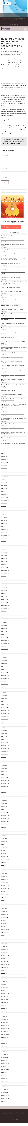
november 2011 (4, 958)
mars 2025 (3, 491)
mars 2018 (3, 736)
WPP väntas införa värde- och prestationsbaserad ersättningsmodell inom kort (11, 438)
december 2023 (4, 535)
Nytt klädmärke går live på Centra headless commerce (12, 357)
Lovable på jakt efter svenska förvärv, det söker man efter (12, 323)
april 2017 (3, 768)
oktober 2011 (3, 961)
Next (24, 8)
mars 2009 (3, 1051)
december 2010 (4, 990)
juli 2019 (2, 689)
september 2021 (4, 614)
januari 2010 (3, 1022)
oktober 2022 (3, 576)
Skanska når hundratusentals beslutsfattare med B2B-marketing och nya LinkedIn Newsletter (14, 348)
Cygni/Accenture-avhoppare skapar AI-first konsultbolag (12, 394)
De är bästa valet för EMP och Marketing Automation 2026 (12, 240)
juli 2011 (2, 970)
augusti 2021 (3, 616)
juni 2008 (3, 1078)
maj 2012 (3, 940)
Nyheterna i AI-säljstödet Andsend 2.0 (8, 352)
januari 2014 (3, 882)
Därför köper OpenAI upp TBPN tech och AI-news (11, 235)
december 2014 (4, 850)
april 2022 (3, 593)
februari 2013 (3, 914)
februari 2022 (3, 599)
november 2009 (4, 1028)
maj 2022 (3, 590)
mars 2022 (3, 596)
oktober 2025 (3, 471)
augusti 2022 (3, 581)
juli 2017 (2, 759)
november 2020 (4, 643)
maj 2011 (3, 975)
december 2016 (4, 780)
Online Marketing (19, 52)
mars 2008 (3, 1086)
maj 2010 (3, 1011)
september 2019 (4, 684)
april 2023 (3, 558)
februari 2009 (3, 1054)
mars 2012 (3, 946)
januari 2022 (3, 602)
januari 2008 (3, 1092)
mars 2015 (3, 841)
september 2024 (4, 508)
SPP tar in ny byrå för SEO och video (8, 313)
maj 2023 (3, 555)
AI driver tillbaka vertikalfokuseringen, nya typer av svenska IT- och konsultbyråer (13, 319)
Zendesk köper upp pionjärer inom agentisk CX (10, 263)
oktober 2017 (3, 751)
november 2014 (4, 853)
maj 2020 (3, 660)
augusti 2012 (3, 932)
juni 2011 (3, 973)
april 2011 (3, 978)
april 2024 (3, 523)
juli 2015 (2, 830)
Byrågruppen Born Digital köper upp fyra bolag (10, 287)
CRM (10, 1115)
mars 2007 (3, 1101)
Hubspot (18, 51)
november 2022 (4, 573)
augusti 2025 (3, 476)
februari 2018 (3, 739)
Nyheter (14, 52)
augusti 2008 (3, 1072)
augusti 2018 (3, 722)
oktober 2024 (3, 506)
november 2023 (4, 538)
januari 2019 (3, 707)
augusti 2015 (3, 827)
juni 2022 (3, 587)
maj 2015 (3, 835)
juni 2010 (3, 1008)
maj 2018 (3, 730)
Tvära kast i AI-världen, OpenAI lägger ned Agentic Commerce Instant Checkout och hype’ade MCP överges (13, 405)
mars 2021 (3, 631)
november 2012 (4, 923)
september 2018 (4, 719)
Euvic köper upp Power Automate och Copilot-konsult (11, 361)
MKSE (24, 1113)
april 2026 (3, 453)
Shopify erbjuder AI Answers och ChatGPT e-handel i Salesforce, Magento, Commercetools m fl (11, 305)
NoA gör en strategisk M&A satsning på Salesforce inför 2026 (13, 443)
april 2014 (3, 873)
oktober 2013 (3, 891)
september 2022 (4, 579)
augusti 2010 (3, 1002)
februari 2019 (3, 704)
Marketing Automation (5, 52)
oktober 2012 (3, 926)
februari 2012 (3, 949)
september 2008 (4, 1069)
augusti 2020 (3, 652)
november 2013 (4, 888)
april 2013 (3, 908)
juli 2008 (2, 1075)
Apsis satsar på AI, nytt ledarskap (7, 295)
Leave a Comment (7, 55)
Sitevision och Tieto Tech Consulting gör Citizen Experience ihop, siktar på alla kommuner (13, 433)
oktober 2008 (3, 1066)
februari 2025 (3, 494)
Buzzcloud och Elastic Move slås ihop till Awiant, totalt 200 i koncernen (13, 273)
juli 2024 (2, 514)
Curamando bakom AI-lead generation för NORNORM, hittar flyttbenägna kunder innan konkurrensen (13, 259)
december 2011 (4, 955)
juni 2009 (3, 1043)
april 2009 (3, 1048)
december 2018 (4, 710)
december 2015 (4, 815)
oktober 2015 (3, 821)
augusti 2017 (3, 757)
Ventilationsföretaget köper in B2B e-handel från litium (11, 291)
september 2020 (4, 649)
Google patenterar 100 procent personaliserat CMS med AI (12, 327)
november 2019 (4, 678)
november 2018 (4, 713)
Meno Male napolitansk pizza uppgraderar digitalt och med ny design (13, 380)
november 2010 (4, 993)
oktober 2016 (3, 786)
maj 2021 (3, 625)
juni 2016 (3, 797)
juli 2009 (2, 1040)
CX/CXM (18, 1116)
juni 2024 (3, 517)
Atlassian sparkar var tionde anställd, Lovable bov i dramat (12, 414)
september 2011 (4, 964)
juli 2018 (2, 724)
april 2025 (3, 488)
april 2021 (3, 628)
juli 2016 (2, 795)
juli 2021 (2, 619)
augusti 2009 (3, 1037)
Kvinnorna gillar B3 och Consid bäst (8, 390)
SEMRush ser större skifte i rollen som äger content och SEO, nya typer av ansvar (13, 419)
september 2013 (4, 894)
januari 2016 (3, 812)
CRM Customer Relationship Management (9, 51)
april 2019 (3, 698)
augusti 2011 (3, 967)
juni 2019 (3, 692)
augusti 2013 (3, 897)
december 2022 (4, 570)
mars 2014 (3, 876)
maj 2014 (3, 870)
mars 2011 (3, 981)
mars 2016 (3, 806)
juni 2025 (3, 482)
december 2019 (4, 675)
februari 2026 (3, 459)
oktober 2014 (3, 856)
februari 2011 (3, 984)
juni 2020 (3, 657)
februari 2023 (3, 564)
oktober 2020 (3, 646)
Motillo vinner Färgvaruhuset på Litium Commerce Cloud (12, 428)
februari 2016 (3, 809)
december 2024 (4, 500)
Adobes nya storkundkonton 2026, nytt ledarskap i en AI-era (13, 332)
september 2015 (4, 824)
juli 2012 (2, 935)
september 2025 (4, 473)
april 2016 (3, 803)
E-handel (6, 1115)
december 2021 (4, 605)
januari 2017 (3, 777)
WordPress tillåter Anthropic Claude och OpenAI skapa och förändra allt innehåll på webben (13, 337)
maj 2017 (3, 765)
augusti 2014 (3, 862)
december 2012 (4, 920)
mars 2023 (3, 561)
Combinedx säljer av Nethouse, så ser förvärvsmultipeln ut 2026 (14, 253)
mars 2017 (3, 771)
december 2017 (4, 745)
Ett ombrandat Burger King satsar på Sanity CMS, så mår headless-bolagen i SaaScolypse (12, 366)
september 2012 (4, 929)
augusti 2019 (3, 687)
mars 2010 (3, 1016)
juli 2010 (2, 1005)
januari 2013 (3, 917)
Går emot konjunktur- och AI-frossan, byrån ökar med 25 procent (14, 409)
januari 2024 (3, 532)
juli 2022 (2, 584)
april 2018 (3, 733)
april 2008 (3, 1083)
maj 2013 (3, 905)
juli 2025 (2, 479)
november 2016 (4, 783)
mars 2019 (3, 701)
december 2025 (4, 465)
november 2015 (4, 818)
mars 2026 (3, 456)
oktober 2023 (3, 541)
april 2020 (3, 663)
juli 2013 (2, 900)
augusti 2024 (3, 511)
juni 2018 (3, 727)
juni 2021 (3, 622)
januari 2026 (3, 462)
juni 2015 (3, 832)
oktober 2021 (3, 611)
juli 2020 (2, 654)
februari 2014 (3, 879)
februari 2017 (3, 774)
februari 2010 (3, 1019)
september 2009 (4, 1034)
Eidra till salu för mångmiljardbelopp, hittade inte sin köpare (13, 375)
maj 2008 (3, 1081)
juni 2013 (3, 903)
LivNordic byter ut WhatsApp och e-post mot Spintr (11, 267)
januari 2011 (3, 987)
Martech (11, 52)
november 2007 (4, 1098)
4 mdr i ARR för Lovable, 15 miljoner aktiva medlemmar (12, 423)
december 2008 (4, 1060)
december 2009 (4, 1025)
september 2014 (4, 859)
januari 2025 (3, 497)
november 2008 (4, 1063)
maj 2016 (3, 800)
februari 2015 (3, 844)
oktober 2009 (3, 1031)
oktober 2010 (3, 996)
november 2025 (4, 468)
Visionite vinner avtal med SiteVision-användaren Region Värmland (12, 245)
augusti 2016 (3, 792)
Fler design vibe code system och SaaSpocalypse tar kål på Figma (13, 342)
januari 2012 (3, 952)
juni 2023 (3, 552)
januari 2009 (3, 1057)
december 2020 (4, 640)
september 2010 (4, 999)
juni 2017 (3, 762)
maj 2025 (3, 485)
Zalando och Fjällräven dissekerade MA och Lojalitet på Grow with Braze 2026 (13, 385)
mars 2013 (3, 911)
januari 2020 (3, 672)
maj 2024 (3, 520)
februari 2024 (3, 529)
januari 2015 (3, 847)
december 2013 (4, 885)
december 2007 (4, 1095)
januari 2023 (3, 567)
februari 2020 (3, 669)
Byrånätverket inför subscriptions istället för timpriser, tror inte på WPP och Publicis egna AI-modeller (14, 282)
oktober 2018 (3, 716)
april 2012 (3, 943)
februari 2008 (3, 1089)
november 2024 (4, 503)
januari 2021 (3, 637)
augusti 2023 (3, 546)
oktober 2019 (3, 681)
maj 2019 (3, 695)
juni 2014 (3, 867)
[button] (25, 29)
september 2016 (4, 789)
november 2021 (4, 608)
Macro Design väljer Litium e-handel (8, 249)
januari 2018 (3, 742)
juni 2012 (3, 938)
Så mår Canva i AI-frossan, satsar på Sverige (10, 299)
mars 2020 (3, 666)
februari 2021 (3, 634)
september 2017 (4, 754)
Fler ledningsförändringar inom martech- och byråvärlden (12, 370)
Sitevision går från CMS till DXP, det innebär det (10, 277)
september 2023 (4, 544)
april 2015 (3, 838)
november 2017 (4, 748)
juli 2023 (2, 549)
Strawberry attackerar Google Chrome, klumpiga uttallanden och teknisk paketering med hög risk (14, 399)
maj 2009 (3, 1046)
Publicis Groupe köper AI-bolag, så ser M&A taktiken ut (12, 309)
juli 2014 (2, 865)
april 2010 (3, 1013)
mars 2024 (3, 526)
